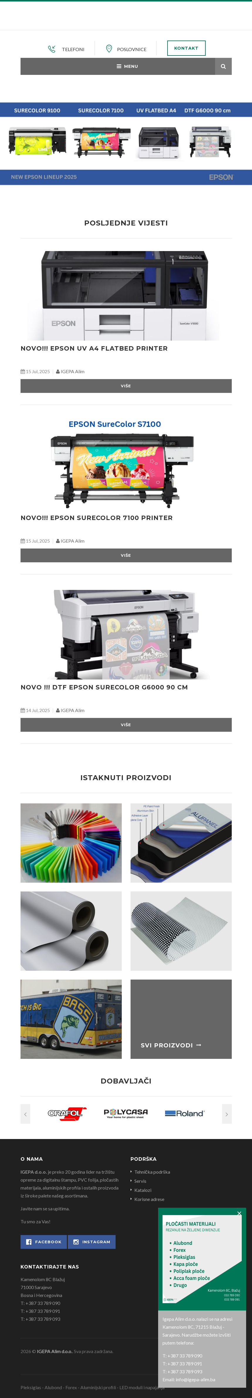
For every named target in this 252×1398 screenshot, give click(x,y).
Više (126, 385)
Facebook (44, 1242)
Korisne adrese (149, 1199)
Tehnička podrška (152, 1172)
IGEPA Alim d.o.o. (54, 1351)
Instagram (91, 1242)
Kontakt (186, 48)
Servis (140, 1181)
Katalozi (142, 1190)
